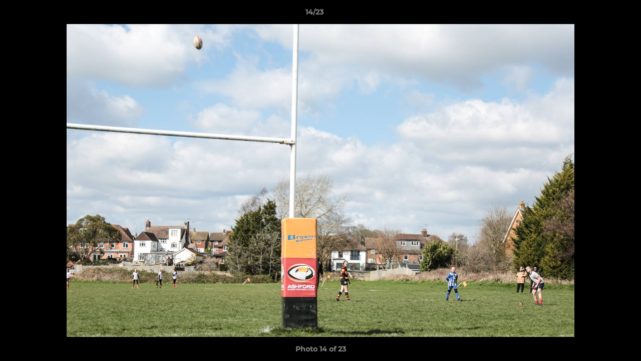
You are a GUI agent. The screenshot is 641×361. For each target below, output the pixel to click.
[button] (599, 14)
